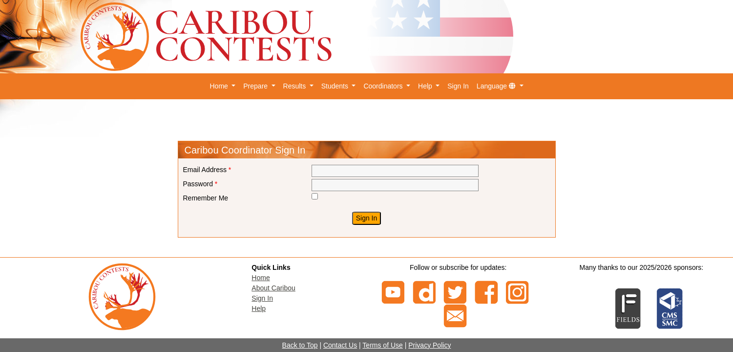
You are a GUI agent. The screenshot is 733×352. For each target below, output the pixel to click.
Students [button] (335, 86)
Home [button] (219, 86)
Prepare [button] (256, 86)
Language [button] (497, 86)
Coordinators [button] (383, 86)
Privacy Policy (429, 345)
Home (260, 278)
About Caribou (273, 288)
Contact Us (340, 345)
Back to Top (300, 345)
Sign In (458, 86)
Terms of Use (382, 345)
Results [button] (295, 86)
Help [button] (426, 86)
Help (258, 308)
